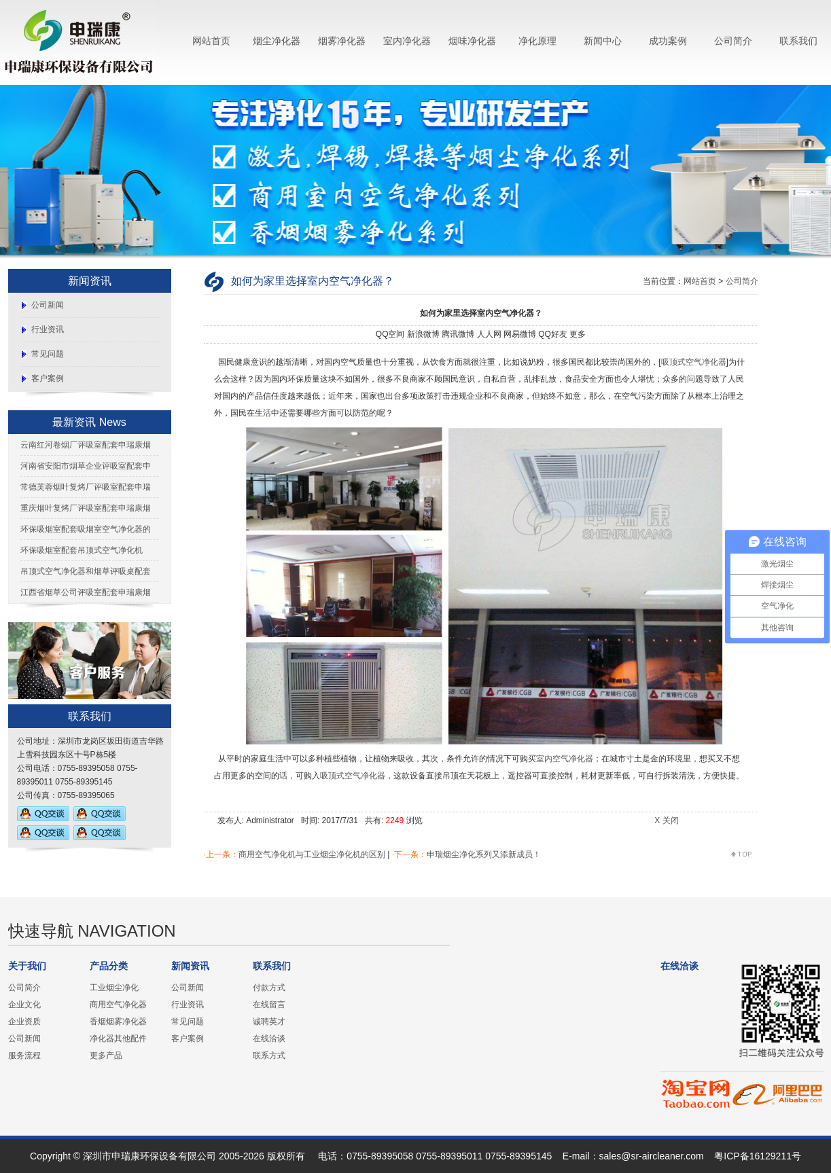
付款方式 (269, 987)
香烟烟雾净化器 (118, 1021)
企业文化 (24, 1004)
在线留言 (269, 1004)
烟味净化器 (472, 40)
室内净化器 (407, 40)
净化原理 (537, 40)
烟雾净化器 (342, 40)
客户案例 (47, 378)
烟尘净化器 (276, 40)
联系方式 (269, 1055)
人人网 (489, 334)
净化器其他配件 (118, 1038)
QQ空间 (390, 334)
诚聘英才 (269, 1021)
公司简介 (733, 40)
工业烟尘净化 (114, 987)
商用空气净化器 (118, 1004)
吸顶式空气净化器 (693, 362)
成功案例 (668, 40)
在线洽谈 (269, 1038)
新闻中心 (603, 40)
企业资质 (24, 1021)
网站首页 (211, 40)
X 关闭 (666, 820)
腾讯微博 (458, 334)
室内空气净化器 (564, 758)
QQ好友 (552, 334)
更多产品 (106, 1055)
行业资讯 (47, 329)
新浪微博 (423, 334)
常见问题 (47, 354)
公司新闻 (47, 305)
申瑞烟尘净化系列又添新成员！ (484, 854)
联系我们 (798, 40)
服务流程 (24, 1055)
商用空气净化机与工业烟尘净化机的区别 (311, 854)
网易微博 (519, 334)
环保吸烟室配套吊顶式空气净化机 (81, 550)
